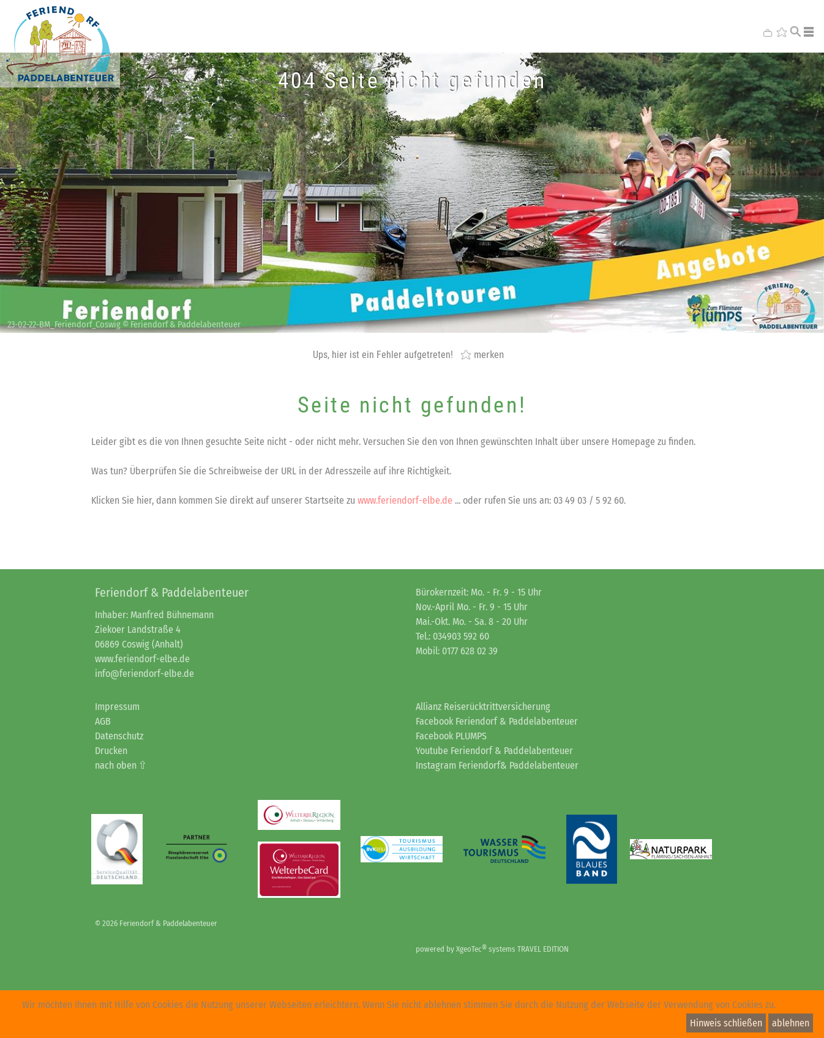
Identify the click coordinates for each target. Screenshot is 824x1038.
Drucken (111, 750)
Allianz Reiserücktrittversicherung (483, 706)
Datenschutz (119, 736)
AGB (103, 721)
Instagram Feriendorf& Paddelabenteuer (497, 765)
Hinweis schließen (726, 1023)
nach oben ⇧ (120, 765)
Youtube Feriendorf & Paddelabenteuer (494, 750)
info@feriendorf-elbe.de (144, 673)
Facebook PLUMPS (451, 736)
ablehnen (790, 1023)
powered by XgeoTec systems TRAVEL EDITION (492, 949)
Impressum (117, 706)
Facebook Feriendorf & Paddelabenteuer (497, 721)
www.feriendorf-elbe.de (405, 500)
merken (489, 354)
